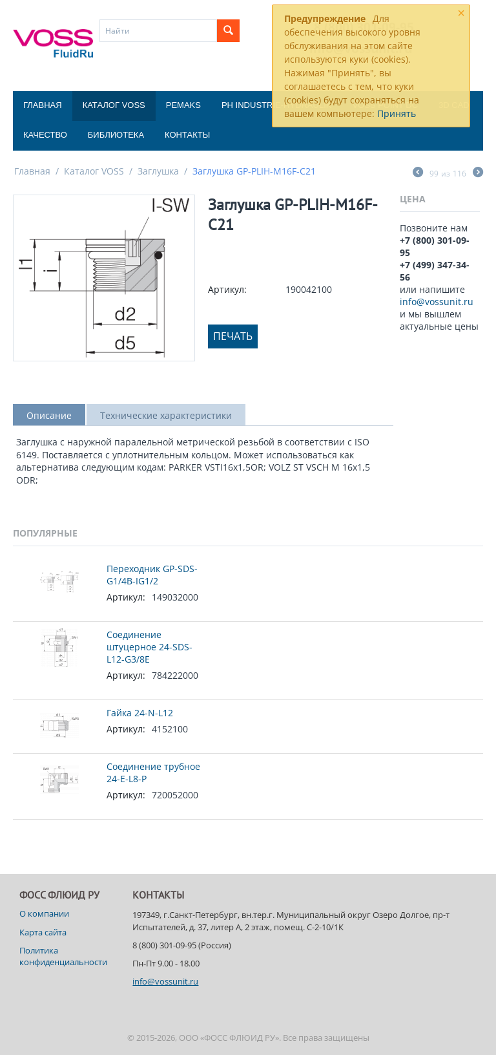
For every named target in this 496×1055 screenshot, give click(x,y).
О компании (44, 913)
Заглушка (158, 171)
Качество (45, 135)
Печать (233, 336)
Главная (42, 105)
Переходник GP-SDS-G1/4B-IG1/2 (152, 574)
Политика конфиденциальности (63, 956)
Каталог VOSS (114, 105)
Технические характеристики (166, 415)
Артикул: (227, 289)
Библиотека (116, 135)
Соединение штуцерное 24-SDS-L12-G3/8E (149, 646)
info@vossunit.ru (436, 301)
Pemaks (183, 105)
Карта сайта (43, 932)
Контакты (187, 135)
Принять (396, 113)
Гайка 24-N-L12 (140, 713)
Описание (49, 415)
